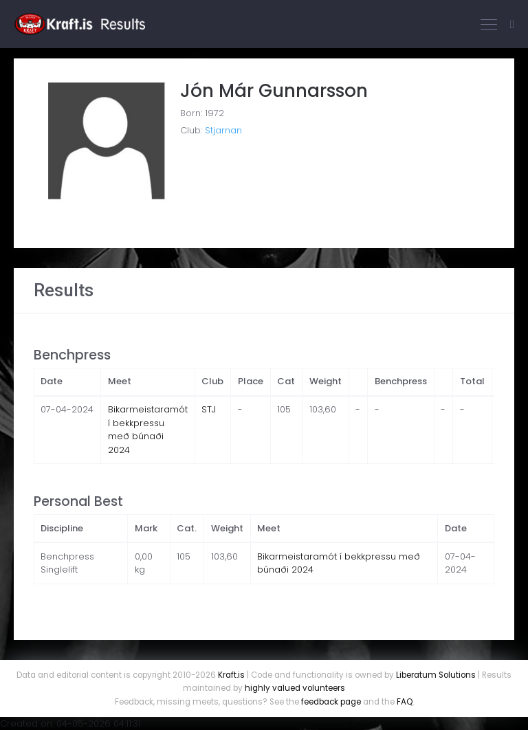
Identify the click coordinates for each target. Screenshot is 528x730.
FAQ (404, 701)
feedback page (331, 701)
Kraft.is (231, 675)
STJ (208, 409)
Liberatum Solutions (436, 675)
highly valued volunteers (295, 688)
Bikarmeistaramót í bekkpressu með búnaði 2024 (148, 429)
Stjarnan (223, 130)
